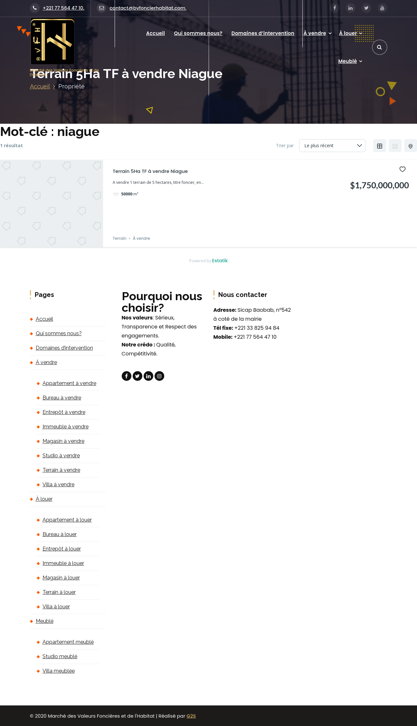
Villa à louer (56, 607)
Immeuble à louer (63, 563)
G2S (191, 716)
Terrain (119, 238)
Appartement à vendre (69, 383)
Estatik (220, 260)
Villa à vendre (58, 484)
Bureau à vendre (62, 398)
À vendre (314, 33)
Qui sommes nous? (198, 33)
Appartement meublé (68, 642)
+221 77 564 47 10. (57, 7)
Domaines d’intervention (263, 33)
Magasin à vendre (63, 441)
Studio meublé (60, 656)
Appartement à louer (67, 520)
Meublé (347, 61)
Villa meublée (59, 671)
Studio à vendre (61, 456)
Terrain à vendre (61, 470)
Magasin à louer (61, 578)
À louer (348, 33)
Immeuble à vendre (66, 427)
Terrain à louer (59, 592)
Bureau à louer (60, 534)
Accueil (155, 33)
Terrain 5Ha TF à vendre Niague (150, 171)
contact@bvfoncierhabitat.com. (141, 7)
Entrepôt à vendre (64, 412)
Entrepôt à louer (62, 549)
